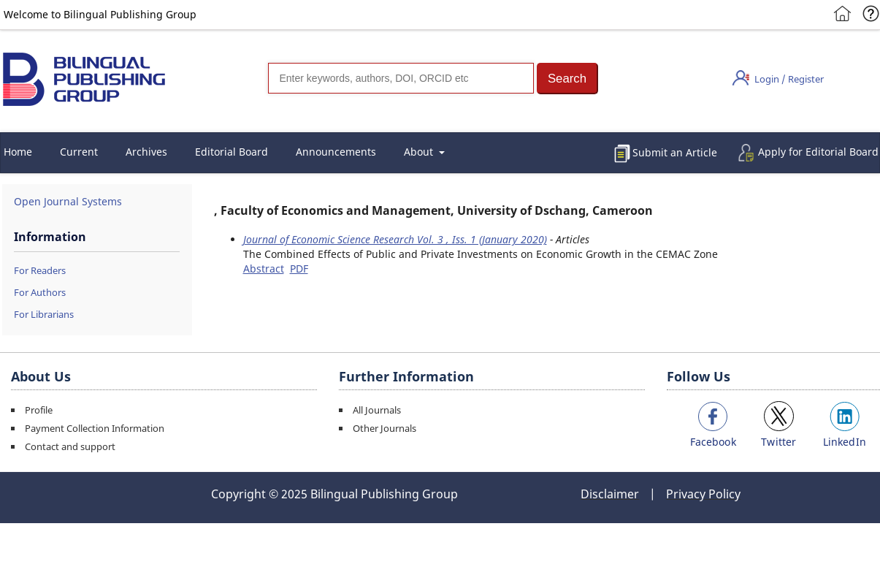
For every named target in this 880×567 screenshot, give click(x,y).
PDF (299, 268)
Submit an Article (674, 152)
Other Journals (384, 428)
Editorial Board (231, 152)
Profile (39, 409)
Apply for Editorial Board (818, 152)
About (420, 152)
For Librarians (44, 314)
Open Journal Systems (68, 201)
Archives (146, 152)
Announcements (336, 152)
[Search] (401, 78)
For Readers (40, 270)
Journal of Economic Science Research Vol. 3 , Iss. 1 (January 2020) (395, 239)
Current (79, 152)
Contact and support (70, 446)
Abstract (263, 268)
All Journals (377, 409)
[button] (567, 78)
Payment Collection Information (94, 428)
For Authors (40, 292)
